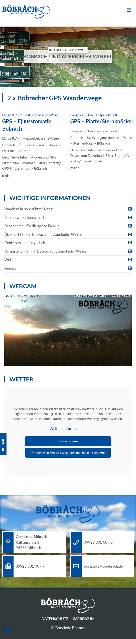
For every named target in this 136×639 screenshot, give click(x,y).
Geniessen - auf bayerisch (24, 242)
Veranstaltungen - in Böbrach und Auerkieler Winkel (46, 251)
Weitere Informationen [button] (68, 428)
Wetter (10, 259)
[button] (8, 631)
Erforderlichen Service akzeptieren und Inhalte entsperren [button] (68, 453)
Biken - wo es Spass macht (25, 217)
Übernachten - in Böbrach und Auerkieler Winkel (43, 234)
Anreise (10, 268)
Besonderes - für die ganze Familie (31, 226)
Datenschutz (54, 618)
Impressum (84, 618)
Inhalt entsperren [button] (68, 441)
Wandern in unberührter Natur (28, 209)
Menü (129, 10)
